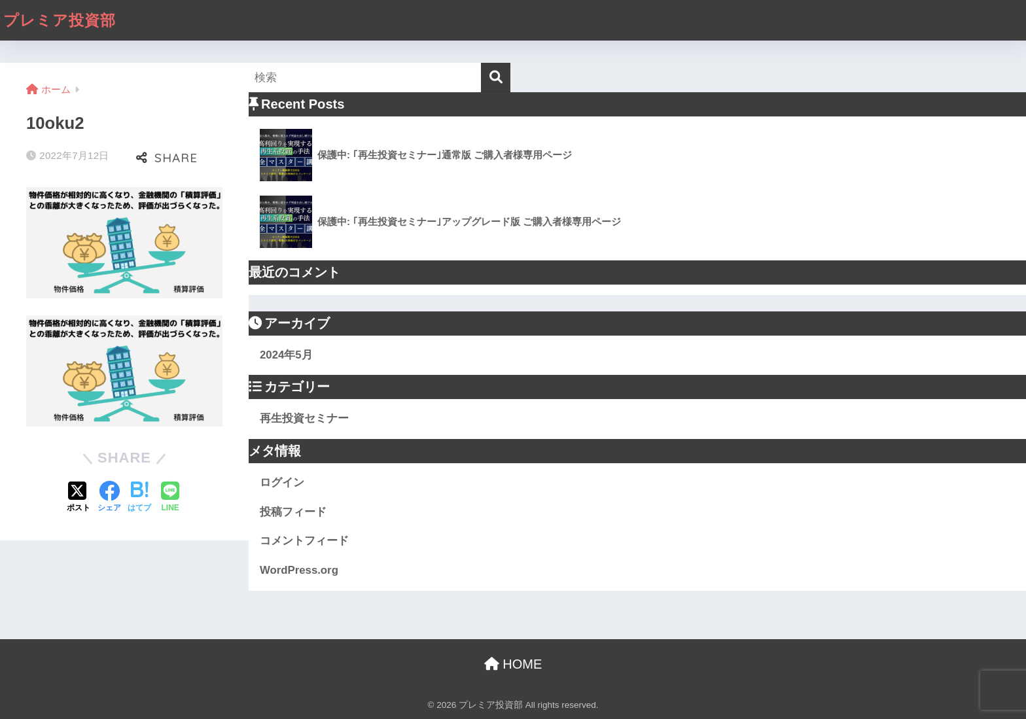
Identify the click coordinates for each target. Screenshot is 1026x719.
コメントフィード (304, 541)
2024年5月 (286, 355)
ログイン (282, 482)
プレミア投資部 (59, 20)
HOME (513, 664)
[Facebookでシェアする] (109, 498)
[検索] (495, 77)
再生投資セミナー (304, 418)
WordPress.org (299, 570)
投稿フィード (293, 512)
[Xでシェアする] (78, 498)
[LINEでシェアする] (170, 498)
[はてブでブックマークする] (139, 498)
